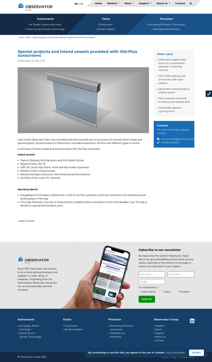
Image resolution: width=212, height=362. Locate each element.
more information (175, 352)
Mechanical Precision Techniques (166, 24)
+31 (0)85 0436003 (169, 142)
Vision (106, 18)
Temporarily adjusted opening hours (170, 109)
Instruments (45, 18)
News (128, 3)
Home (98, 3)
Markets (112, 3)
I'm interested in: (149, 287)
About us (162, 3)
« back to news (26, 220)
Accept (196, 352)
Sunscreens (105, 24)
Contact (180, 3)
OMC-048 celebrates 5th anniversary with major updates (172, 79)
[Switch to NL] (82, 3)
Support (144, 3)
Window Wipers (106, 29)
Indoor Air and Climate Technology (45, 29)
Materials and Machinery (166, 29)
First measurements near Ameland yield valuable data (174, 100)
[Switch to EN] (76, 3)
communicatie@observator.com (177, 139)
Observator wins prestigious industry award (174, 91)
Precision (166, 18)
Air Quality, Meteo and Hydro (45, 24)
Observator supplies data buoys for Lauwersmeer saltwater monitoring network (172, 65)
